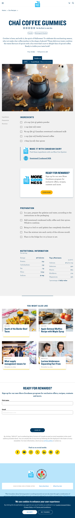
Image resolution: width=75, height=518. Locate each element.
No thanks (45, 512)
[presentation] (37, 421)
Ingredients (5, 117)
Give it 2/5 (26, 28)
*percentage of (58, 280)
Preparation (5, 120)
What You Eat (57, 486)
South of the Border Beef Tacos (15, 330)
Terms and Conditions (43, 507)
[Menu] (3, 3)
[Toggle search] (73, 3)
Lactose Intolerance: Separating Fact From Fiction (51, 364)
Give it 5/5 (34, 28)
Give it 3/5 (29, 28)
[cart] (69, 3)
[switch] (37, 62)
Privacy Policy (28, 507)
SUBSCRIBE (47, 192)
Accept (30, 512)
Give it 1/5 (24, 28)
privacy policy (48, 441)
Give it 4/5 (31, 28)
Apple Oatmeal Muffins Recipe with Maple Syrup (52, 330)
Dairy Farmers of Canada (37, 4)
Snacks (30, 33)
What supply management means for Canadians (15, 364)
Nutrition (5, 123)
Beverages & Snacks (41, 33)
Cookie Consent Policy (63, 505)
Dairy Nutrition (44, 486)
